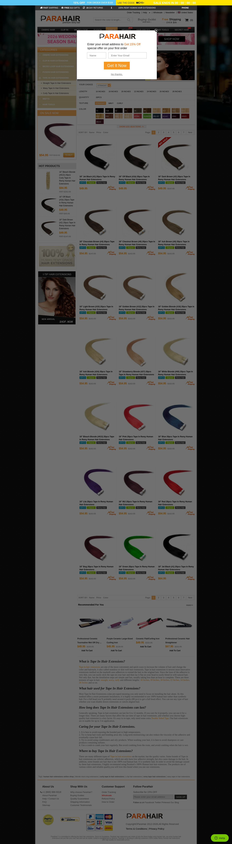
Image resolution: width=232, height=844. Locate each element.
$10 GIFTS (70, 8)
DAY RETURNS (93, 8)
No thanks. (117, 74)
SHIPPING (49, 8)
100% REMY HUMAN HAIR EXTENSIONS (137, 8)
